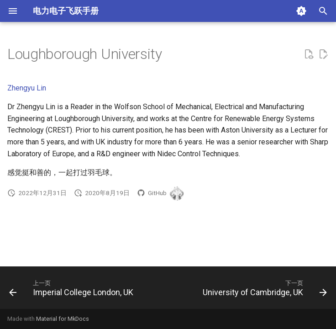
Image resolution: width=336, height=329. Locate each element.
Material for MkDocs (62, 318)
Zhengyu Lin (26, 88)
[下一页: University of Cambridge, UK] (263, 290)
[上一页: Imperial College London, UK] (72, 290)
